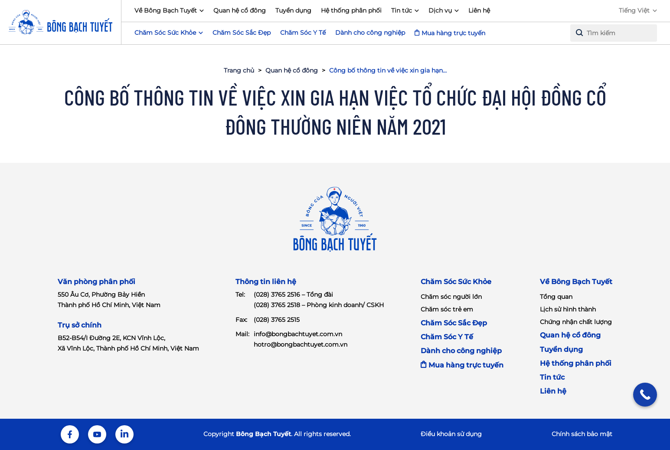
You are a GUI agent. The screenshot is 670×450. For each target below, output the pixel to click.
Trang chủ (239, 70)
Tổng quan (556, 297)
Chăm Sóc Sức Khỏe (456, 282)
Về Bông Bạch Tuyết (165, 10)
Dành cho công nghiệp (370, 32)
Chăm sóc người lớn (451, 297)
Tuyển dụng (293, 10)
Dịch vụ (440, 10)
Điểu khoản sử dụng (451, 434)
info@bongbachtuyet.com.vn (298, 334)
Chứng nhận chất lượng (576, 322)
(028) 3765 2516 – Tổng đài (293, 294)
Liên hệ (479, 10)
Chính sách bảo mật (582, 434)
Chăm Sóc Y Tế (303, 32)
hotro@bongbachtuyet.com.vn (300, 344)
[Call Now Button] (645, 395)
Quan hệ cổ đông (239, 10)
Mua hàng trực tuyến (453, 33)
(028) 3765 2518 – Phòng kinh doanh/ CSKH (319, 305)
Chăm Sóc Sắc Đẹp (241, 32)
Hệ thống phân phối (351, 10)
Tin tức (401, 10)
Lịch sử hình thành (568, 309)
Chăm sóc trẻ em (447, 309)
